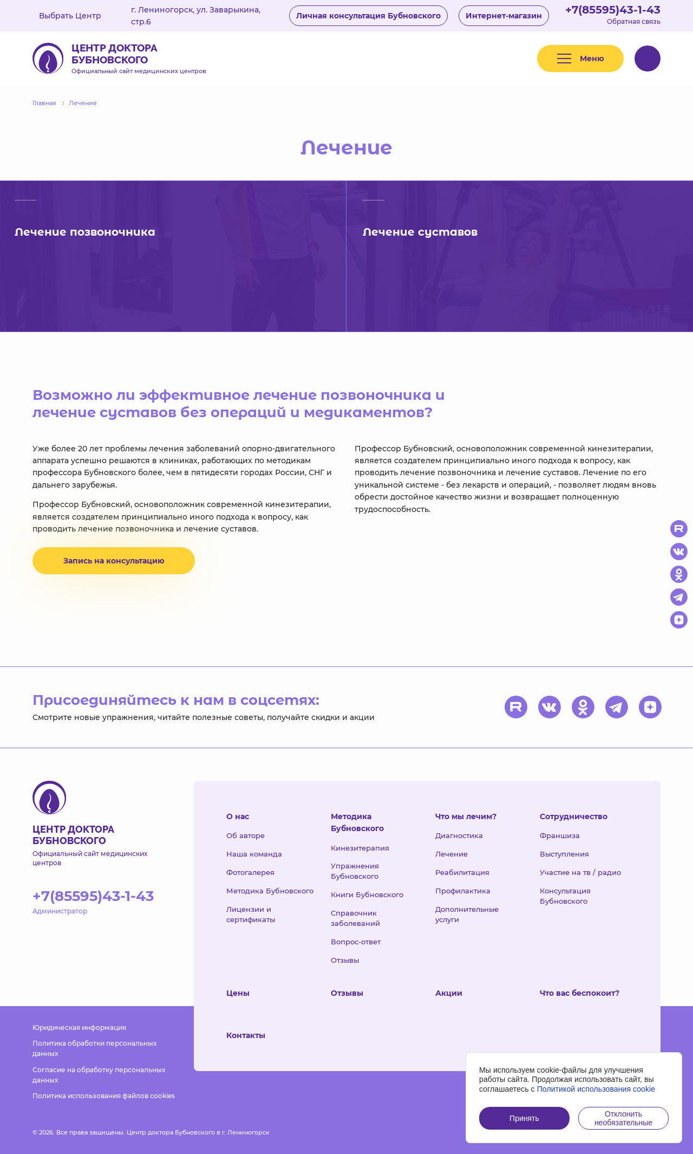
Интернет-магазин (504, 16)
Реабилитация (462, 872)
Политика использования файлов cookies (103, 1096)
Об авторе (245, 835)
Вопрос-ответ (356, 941)
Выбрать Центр (78, 16)
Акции (448, 993)
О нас (237, 816)
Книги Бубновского (367, 894)
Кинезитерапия (360, 848)
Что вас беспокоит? (579, 993)
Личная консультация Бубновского (368, 16)
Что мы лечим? (465, 816)
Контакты (245, 1035)
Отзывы (345, 960)
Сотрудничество (573, 816)
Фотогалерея (250, 872)
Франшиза (560, 835)
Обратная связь (634, 21)
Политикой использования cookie (596, 1089)
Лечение (451, 854)
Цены (238, 993)
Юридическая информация (79, 1027)
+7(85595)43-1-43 (613, 9)
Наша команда (254, 854)
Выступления (564, 854)
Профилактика (463, 890)
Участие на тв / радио (580, 872)
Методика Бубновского (269, 890)
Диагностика (459, 835)
